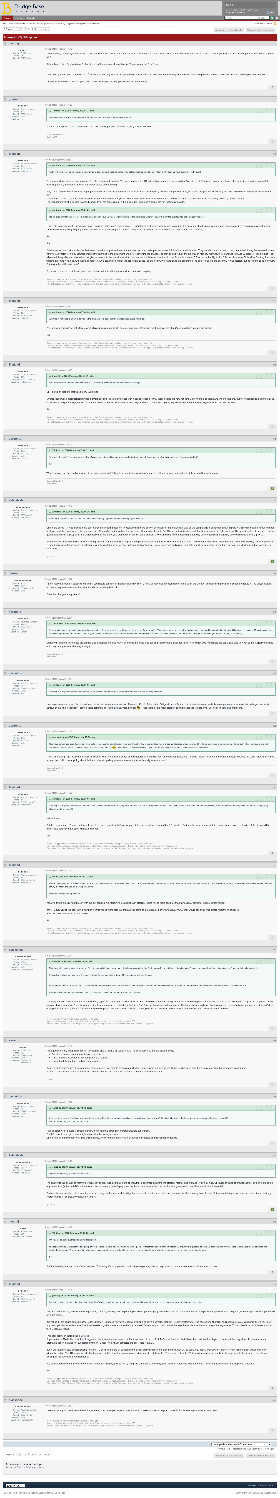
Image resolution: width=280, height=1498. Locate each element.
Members (19, 18)
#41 (274, 43)
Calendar (31, 18)
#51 (274, 726)
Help (270, 12)
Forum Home (22, 1493)
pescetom (15, 673)
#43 (274, 154)
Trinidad (14, 153)
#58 (274, 1222)
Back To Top (9, 1493)
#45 (274, 365)
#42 (274, 99)
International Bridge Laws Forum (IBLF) (46, 23)
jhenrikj (14, 43)
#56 (274, 1097)
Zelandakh (16, 500)
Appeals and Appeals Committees (83, 23)
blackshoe (16, 949)
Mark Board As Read (56, 1493)
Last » (46, 29)
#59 (274, 1284)
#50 (274, 674)
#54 (274, 950)
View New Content (263, 23)
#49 (274, 612)
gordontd (15, 99)
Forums (7, 18)
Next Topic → (270, 1449)
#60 (274, 1400)
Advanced (277, 18)
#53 (274, 865)
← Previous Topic (223, 1449)
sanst (12, 1040)
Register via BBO (237, 12)
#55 (274, 1041)
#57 (274, 1156)
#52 (274, 788)
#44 (274, 301)
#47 (274, 500)
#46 (274, 439)
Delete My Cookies (37, 1493)
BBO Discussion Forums (14, 23)
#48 (274, 574)
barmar (13, 573)
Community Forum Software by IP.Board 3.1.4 (256, 1493)
